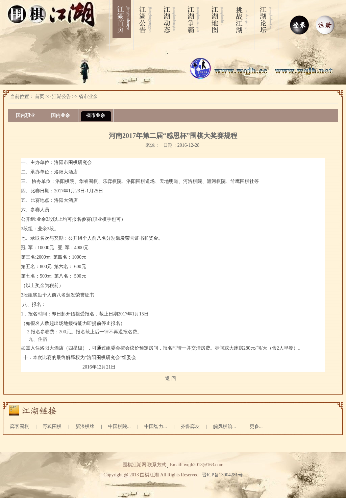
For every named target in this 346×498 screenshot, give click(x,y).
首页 (39, 96)
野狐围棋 (52, 426)
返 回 (170, 378)
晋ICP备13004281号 (222, 474)
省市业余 (88, 96)
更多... (256, 426)
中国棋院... (119, 426)
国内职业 (25, 115)
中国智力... (155, 426)
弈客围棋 (19, 426)
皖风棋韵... (224, 426)
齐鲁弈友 (190, 426)
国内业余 (60, 115)
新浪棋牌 (84, 426)
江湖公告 (61, 96)
